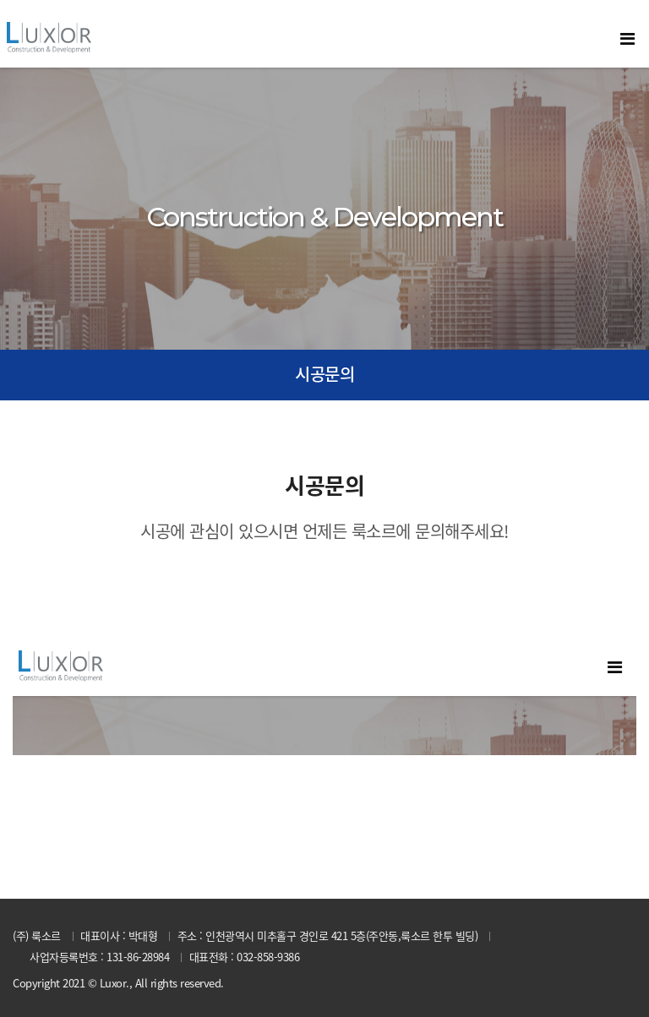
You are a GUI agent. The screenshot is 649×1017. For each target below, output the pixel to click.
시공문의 (324, 374)
